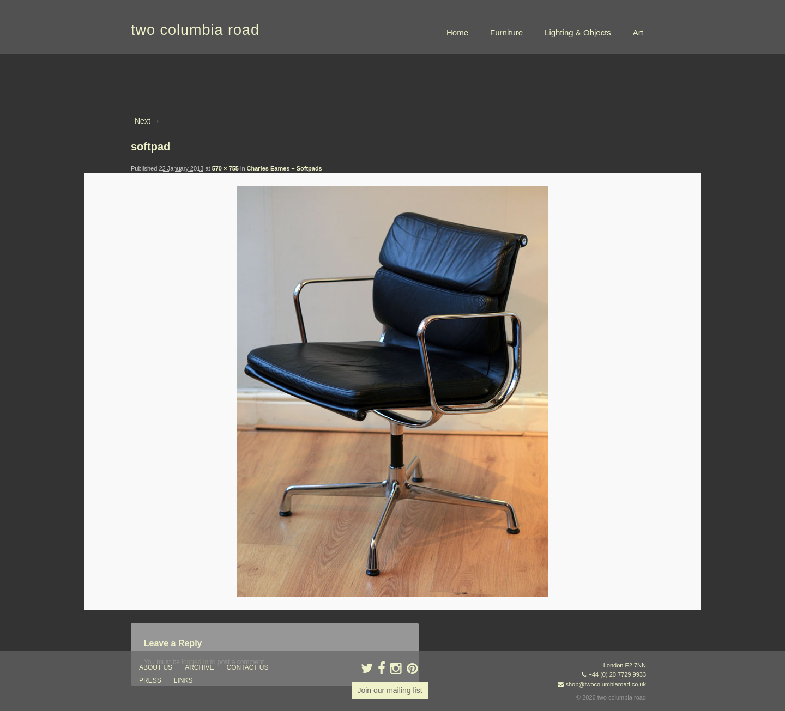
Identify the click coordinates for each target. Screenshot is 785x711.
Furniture (506, 32)
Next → (147, 121)
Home (457, 32)
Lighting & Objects (578, 32)
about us (155, 667)
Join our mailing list (389, 690)
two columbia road (195, 30)
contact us (248, 667)
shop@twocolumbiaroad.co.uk (605, 684)
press (150, 680)
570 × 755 (225, 168)
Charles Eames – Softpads (284, 168)
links (183, 680)
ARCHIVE (199, 667)
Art (638, 32)
